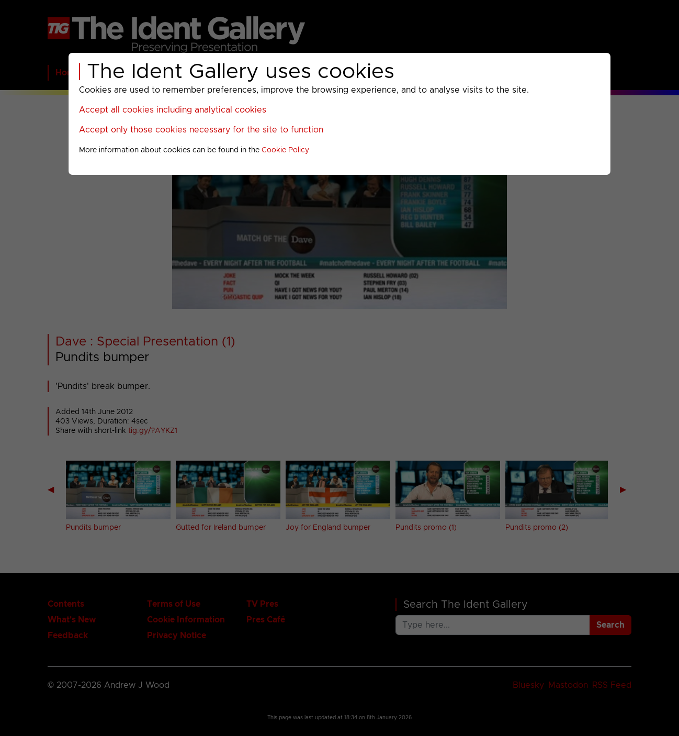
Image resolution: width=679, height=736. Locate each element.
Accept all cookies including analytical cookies (172, 110)
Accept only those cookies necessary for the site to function (201, 130)
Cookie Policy (285, 150)
